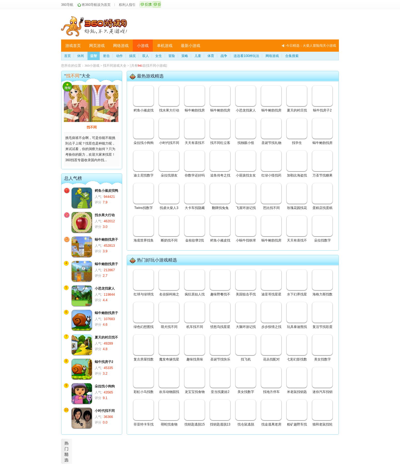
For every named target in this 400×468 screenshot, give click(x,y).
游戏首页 (73, 45)
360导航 (67, 5)
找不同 (92, 127)
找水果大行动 (105, 215)
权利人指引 (127, 5)
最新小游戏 (190, 45)
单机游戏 (164, 45)
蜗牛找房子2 (104, 362)
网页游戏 (97, 45)
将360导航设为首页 (96, 5)
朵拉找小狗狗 (105, 386)
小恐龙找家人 (105, 288)
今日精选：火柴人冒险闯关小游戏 (311, 46)
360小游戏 (91, 66)
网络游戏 (121, 45)
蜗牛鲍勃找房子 (106, 240)
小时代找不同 (105, 411)
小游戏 (143, 45)
